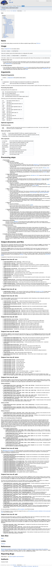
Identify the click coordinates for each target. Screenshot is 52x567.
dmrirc (2, 538)
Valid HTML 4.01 (35, 566)
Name (4, 16)
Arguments (5, 18)
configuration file (7, 48)
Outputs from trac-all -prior (9, 30)
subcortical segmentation (44, 192)
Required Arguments (8, 19)
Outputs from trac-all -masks (9, 29)
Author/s (5, 37)
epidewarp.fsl (36, 164)
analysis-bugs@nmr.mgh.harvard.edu (16, 556)
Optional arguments (8, 20)
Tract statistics (21, 509)
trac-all (11, 2)
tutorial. (26, 69)
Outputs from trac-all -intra (9, 27)
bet (41, 170)
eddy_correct (46, 167)
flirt (48, 179)
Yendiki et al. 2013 (39, 291)
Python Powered (24, 566)
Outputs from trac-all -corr (9, 25)
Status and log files (9, 22)
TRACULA (38, 43)
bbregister (39, 179)
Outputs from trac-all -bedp (9, 31)
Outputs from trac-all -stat (9, 33)
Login (10, 0)
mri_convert (26, 67)
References (5, 35)
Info (11, 10)
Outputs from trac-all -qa (9, 26)
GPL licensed (29, 566)
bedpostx (16, 221)
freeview (21, 254)
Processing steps (6, 24)
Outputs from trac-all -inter (9, 28)
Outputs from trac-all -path (9, 32)
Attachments (14, 10)
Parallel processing (9, 21)
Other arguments (9, 23)
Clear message (3, 9)
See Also (5, 34)
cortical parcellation (33, 192)
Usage (5, 17)
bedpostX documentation (8, 450)
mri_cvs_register (35, 185)
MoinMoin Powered (17, 566)
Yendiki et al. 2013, (35, 175)
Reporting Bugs (6, 36)
